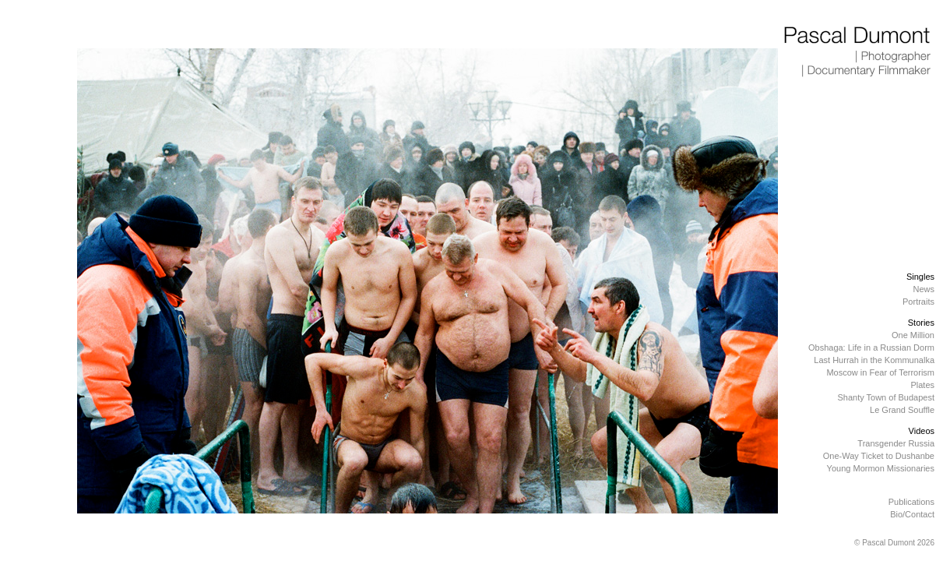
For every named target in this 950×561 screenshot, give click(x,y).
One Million (913, 335)
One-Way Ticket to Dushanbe (878, 455)
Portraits (918, 301)
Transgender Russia (895, 443)
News (923, 289)
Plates (922, 385)
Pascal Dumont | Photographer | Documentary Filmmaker (858, 52)
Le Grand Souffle (902, 410)
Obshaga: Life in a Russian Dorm (871, 347)
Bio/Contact (912, 514)
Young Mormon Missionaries (880, 468)
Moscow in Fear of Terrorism (880, 372)
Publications (911, 501)
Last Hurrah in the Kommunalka (874, 360)
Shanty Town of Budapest (885, 397)
